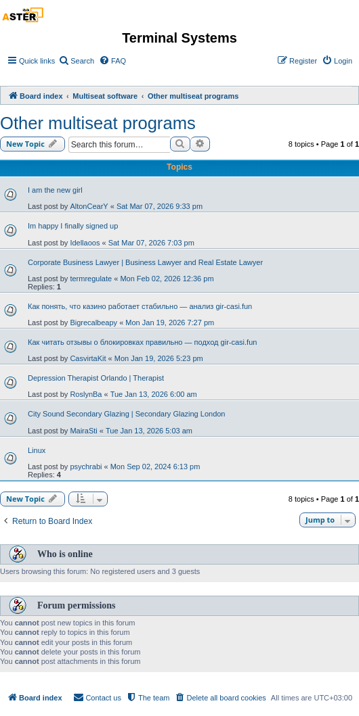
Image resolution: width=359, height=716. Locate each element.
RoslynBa (86, 394)
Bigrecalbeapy (93, 322)
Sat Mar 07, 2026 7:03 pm (151, 243)
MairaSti (83, 431)
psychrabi (86, 466)
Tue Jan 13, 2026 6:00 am (153, 394)
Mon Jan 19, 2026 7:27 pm (169, 322)
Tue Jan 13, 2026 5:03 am (149, 431)
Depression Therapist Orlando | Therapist (96, 378)
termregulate (91, 279)
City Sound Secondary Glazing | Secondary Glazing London (126, 414)
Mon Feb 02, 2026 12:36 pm (166, 279)
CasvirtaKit (88, 358)
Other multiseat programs (98, 123)
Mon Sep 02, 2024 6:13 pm (155, 466)
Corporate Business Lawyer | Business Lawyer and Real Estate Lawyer (145, 262)
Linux (36, 450)
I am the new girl (55, 190)
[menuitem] (76, 61)
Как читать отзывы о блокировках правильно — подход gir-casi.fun (142, 342)
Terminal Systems (179, 37)
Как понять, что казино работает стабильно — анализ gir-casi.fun (140, 306)
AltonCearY (89, 206)
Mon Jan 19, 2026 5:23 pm (158, 358)
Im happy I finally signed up (73, 226)
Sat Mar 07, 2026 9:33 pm (160, 206)
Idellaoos (85, 243)
